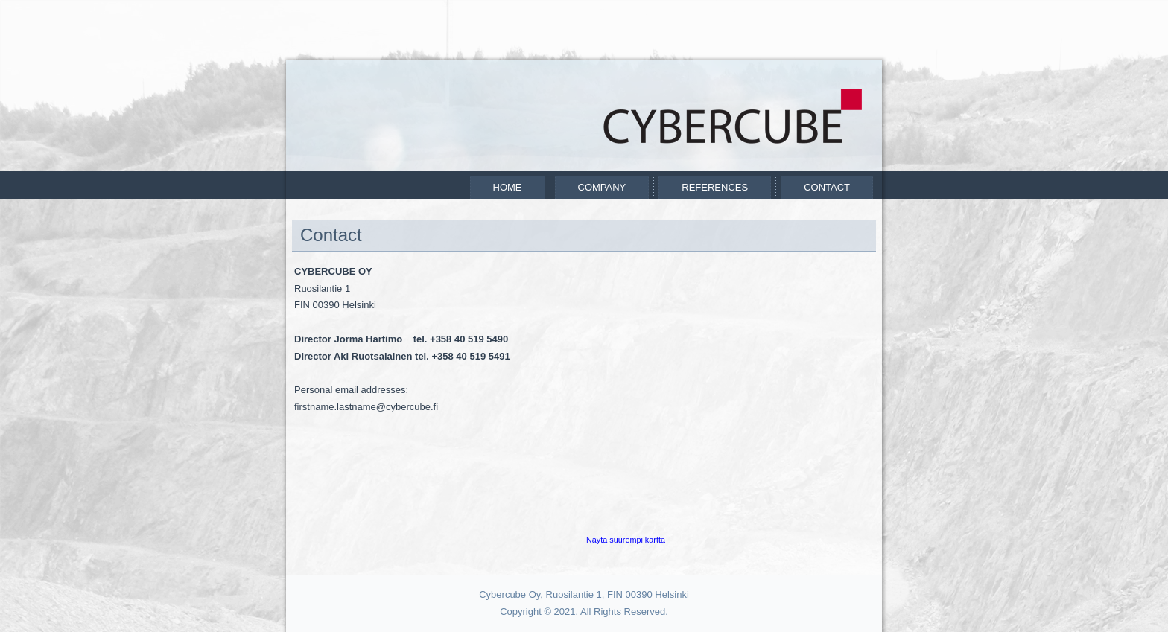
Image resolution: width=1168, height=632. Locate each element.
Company (602, 187)
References (715, 187)
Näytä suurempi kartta (625, 539)
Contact (827, 187)
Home (507, 187)
